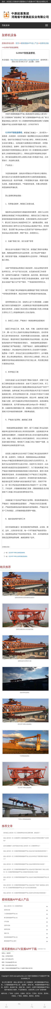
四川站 (40, 993)
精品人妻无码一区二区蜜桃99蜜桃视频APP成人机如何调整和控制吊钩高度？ (24, 864)
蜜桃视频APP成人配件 (10, 941)
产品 (32, 1005)
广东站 (11, 993)
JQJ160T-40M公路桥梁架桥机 (17, 552)
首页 (17, 43)
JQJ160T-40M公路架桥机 (25, 724)
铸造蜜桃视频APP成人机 (11, 937)
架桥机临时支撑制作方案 (24, 661)
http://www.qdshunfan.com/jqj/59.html (25, 60)
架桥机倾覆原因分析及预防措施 (24, 629)
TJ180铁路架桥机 (24, 756)
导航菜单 (6, 25)
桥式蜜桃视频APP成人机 (11, 917)
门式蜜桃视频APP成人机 (11, 913)
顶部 (44, 1005)
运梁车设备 (7, 925)
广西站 (19, 996)
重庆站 (31, 996)
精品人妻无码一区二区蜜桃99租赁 (13, 906)
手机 (19, 1004)
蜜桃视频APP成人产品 (29, 43)
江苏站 (34, 993)
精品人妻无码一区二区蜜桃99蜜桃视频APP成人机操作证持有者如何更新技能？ (24, 893)
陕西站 (25, 996)
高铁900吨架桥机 (24, 692)
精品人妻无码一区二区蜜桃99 (23, 982)
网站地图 (5, 8)
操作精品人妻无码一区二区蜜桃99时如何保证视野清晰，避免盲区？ (21, 832)
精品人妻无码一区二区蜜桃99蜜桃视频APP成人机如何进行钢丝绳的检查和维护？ (25, 851)
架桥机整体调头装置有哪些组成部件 (24, 597)
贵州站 (46, 993)
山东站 (16, 993)
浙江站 (28, 993)
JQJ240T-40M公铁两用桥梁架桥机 (18, 556)
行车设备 (6, 921)
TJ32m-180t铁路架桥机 (24, 819)
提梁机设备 (7, 910)
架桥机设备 (44, 43)
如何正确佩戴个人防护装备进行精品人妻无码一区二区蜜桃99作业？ (21, 846)
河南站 (14, 996)
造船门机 (6, 933)
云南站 (22, 993)
